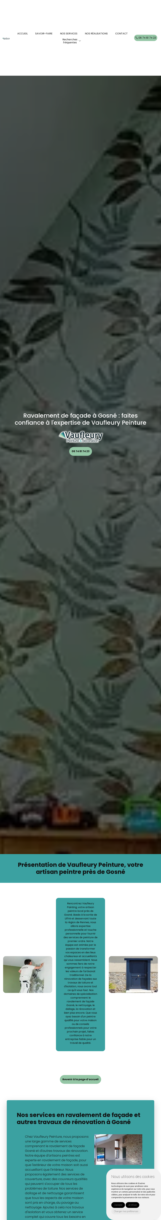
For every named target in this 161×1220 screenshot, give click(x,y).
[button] (79, 40)
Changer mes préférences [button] (126, 1211)
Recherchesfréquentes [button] (69, 41)
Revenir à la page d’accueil (80, 1079)
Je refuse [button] (132, 1205)
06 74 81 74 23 (145, 38)
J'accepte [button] (118, 1205)
